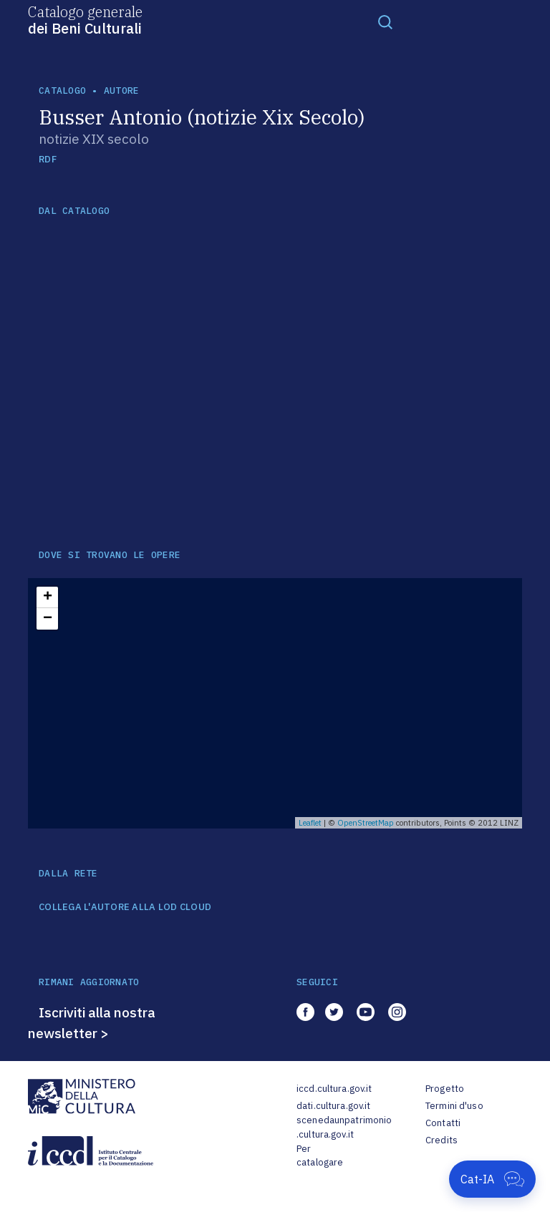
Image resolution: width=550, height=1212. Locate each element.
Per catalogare (319, 1156)
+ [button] (47, 597)
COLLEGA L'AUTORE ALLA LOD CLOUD (125, 907)
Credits (441, 1140)
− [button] (47, 619)
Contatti (442, 1123)
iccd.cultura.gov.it (334, 1089)
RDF (48, 159)
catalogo (62, 90)
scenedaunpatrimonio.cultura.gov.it (344, 1127)
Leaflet (310, 823)
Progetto (444, 1089)
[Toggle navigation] (385, 21)
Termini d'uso (454, 1106)
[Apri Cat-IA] (492, 1179)
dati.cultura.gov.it (333, 1106)
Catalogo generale (85, 19)
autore (122, 90)
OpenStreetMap (365, 823)
